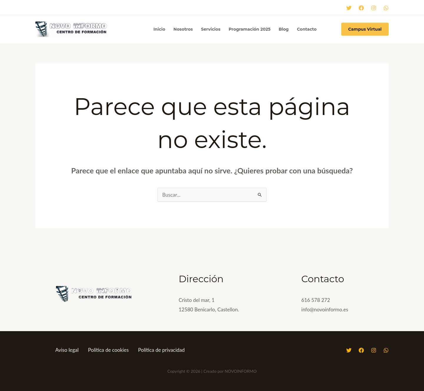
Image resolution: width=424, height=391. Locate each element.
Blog (284, 29)
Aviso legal (67, 350)
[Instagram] (373, 8)
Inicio (159, 29)
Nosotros (183, 29)
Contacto (307, 29)
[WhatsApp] (386, 8)
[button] (365, 29)
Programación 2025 (249, 29)
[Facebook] (361, 8)
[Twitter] (349, 8)
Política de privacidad (161, 350)
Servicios (211, 29)
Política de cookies (108, 350)
